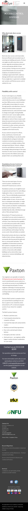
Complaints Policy (13, 437)
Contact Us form (13, 365)
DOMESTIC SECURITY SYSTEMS (9, 472)
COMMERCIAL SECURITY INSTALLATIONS (11, 470)
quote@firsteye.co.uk (17, 363)
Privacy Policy (5, 437)
